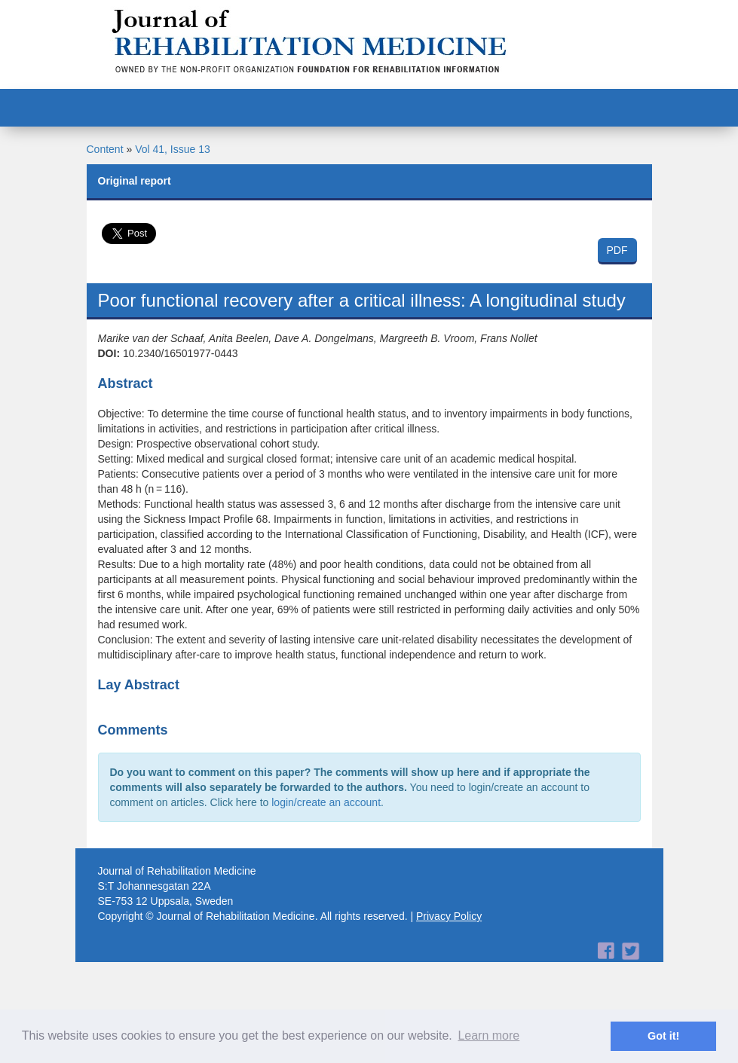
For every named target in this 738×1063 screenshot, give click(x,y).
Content (105, 149)
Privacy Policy (449, 916)
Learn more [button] (488, 1035)
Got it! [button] (663, 1036)
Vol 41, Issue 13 (172, 149)
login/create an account (326, 802)
